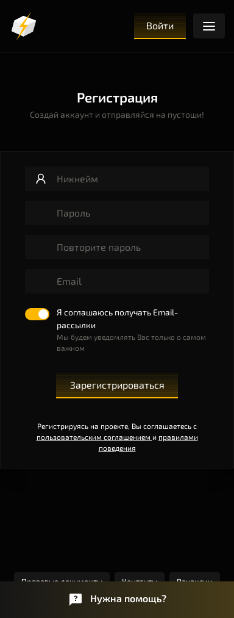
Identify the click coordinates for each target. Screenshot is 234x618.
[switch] (117, 330)
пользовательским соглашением (94, 437)
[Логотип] (23, 26)
